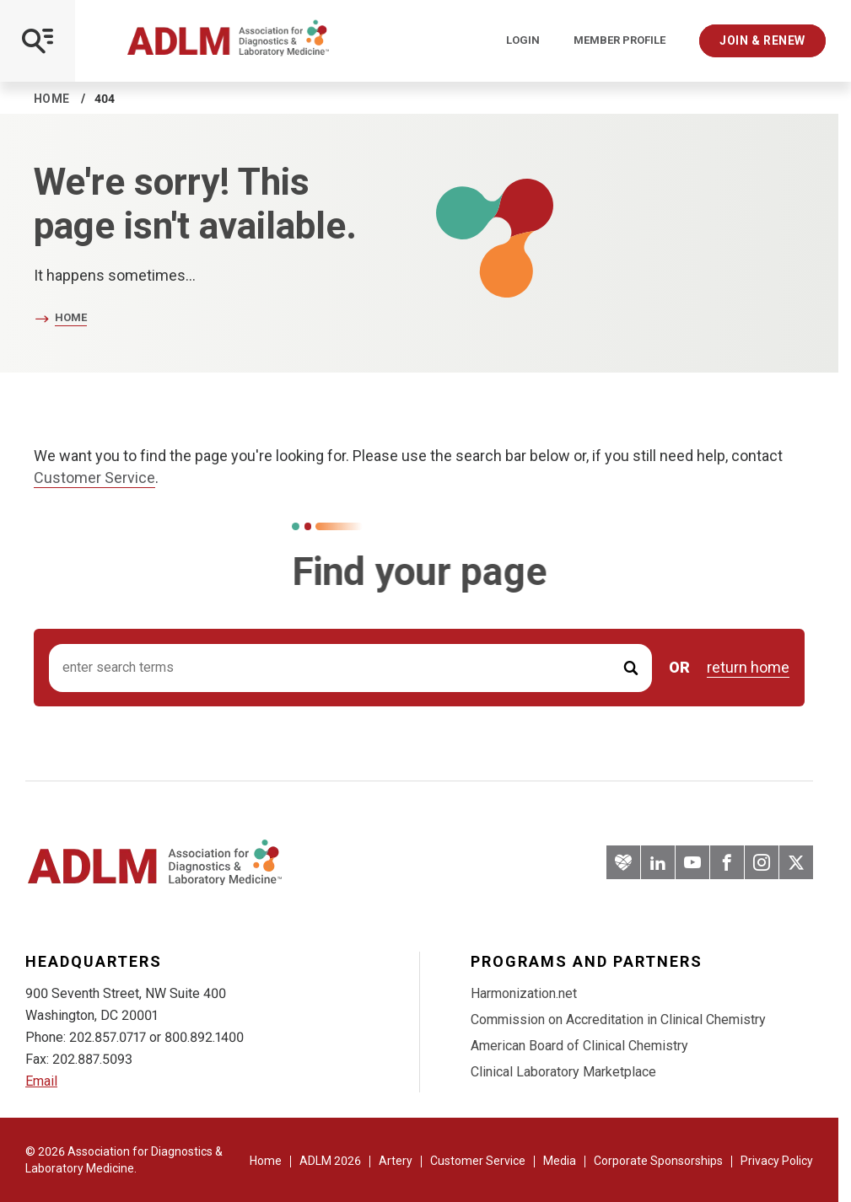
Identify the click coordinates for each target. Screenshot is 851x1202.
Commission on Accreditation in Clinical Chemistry (618, 1020)
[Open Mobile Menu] (37, 41)
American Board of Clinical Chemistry (579, 1046)
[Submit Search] (631, 668)
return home (748, 667)
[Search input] (350, 668)
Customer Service (94, 477)
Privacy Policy (777, 1160)
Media (559, 1160)
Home (52, 98)
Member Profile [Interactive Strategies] (619, 40)
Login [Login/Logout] (523, 40)
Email (41, 1081)
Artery (395, 1160)
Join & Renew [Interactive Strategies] (762, 40)
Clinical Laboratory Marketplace (563, 1072)
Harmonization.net (524, 993)
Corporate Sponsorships (658, 1160)
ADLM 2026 (330, 1160)
